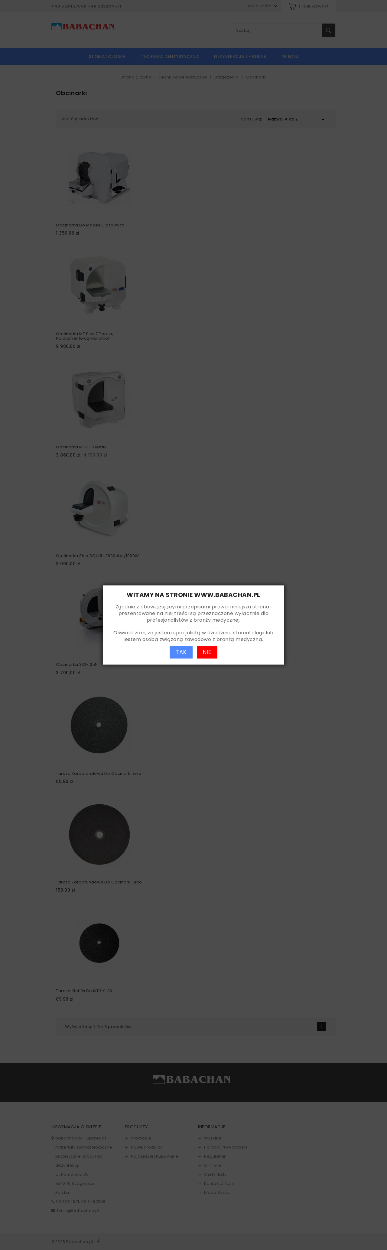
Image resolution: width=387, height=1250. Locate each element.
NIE (207, 652)
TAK (181, 652)
